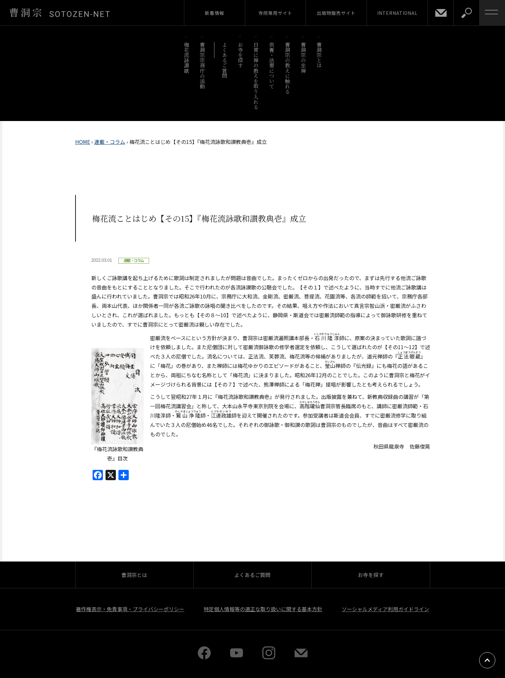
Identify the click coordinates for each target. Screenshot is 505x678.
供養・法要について (272, 65)
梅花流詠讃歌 (186, 57)
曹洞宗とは (319, 55)
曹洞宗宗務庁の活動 (202, 65)
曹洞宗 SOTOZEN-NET (60, 12)
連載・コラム (109, 142)
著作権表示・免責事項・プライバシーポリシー (130, 609)
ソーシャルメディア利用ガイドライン (385, 609)
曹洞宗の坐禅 (303, 57)
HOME (82, 142)
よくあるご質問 (224, 60)
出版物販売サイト (336, 13)
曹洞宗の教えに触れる (287, 68)
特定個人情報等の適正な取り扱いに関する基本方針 (263, 609)
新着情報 (214, 13)
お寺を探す (240, 55)
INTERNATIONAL (397, 13)
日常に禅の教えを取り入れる (256, 75)
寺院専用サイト (275, 13)
